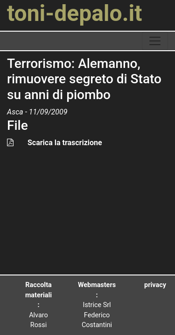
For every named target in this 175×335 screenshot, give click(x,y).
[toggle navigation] (155, 41)
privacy (155, 285)
